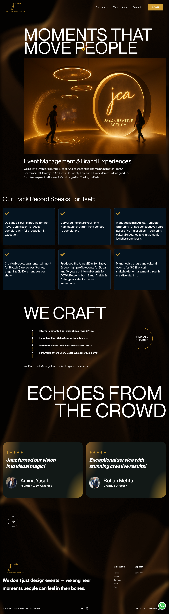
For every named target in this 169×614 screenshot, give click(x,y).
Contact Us (139, 573)
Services (102, 7)
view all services (142, 338)
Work (115, 7)
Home (116, 573)
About (125, 7)
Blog (115, 587)
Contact (137, 7)
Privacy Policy (139, 608)
